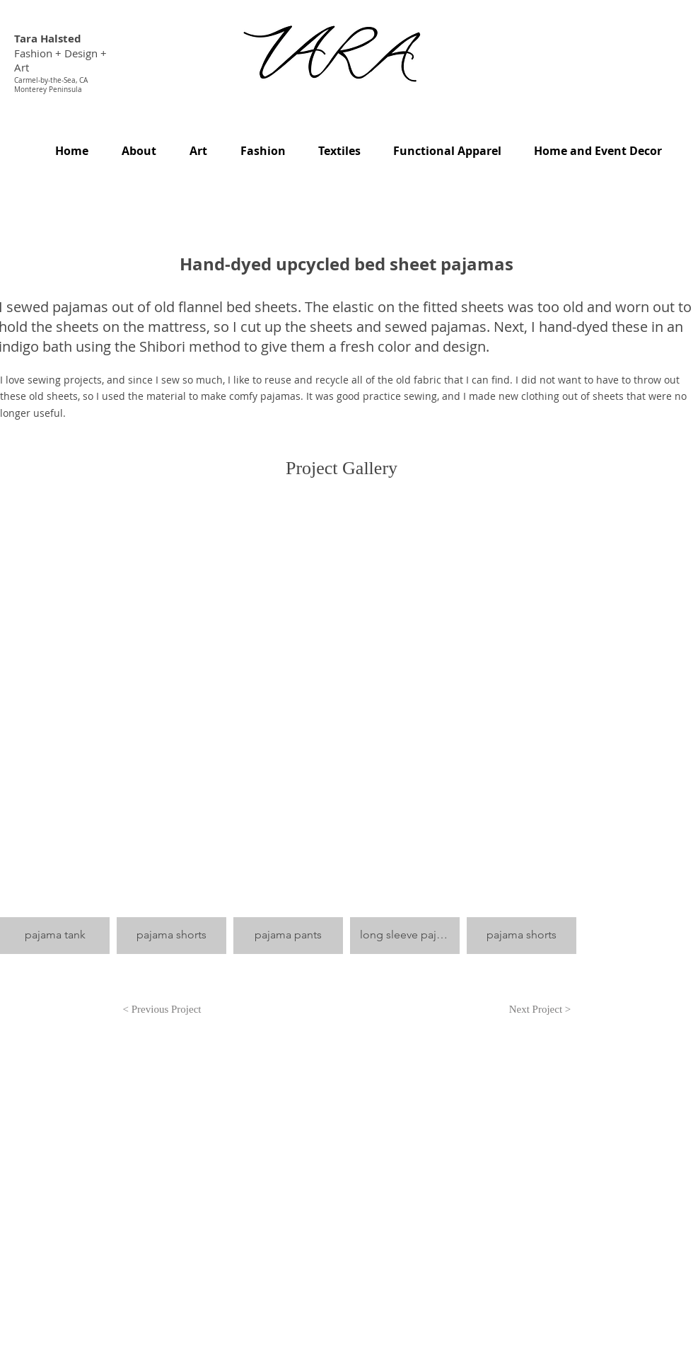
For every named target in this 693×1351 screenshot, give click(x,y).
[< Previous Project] (162, 1010)
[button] (55, 751)
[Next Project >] (539, 1010)
